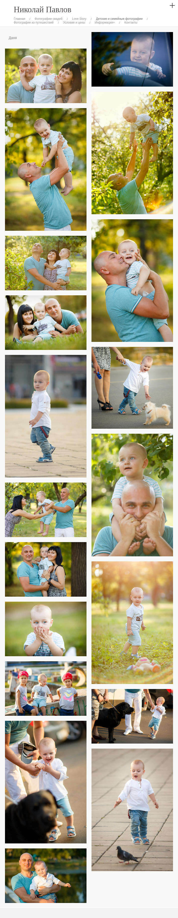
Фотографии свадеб (48, 19)
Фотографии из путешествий (34, 22)
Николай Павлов (42, 9)
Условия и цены (74, 22)
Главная (19, 19)
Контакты (130, 22)
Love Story (79, 19)
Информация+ (105, 22)
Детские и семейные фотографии (119, 19)
